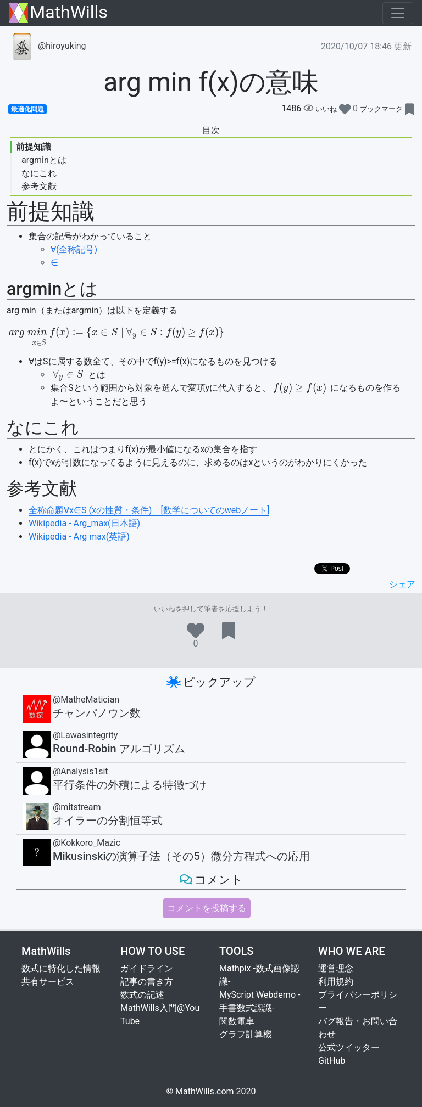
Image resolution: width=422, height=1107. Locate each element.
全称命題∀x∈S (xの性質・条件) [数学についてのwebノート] (149, 510)
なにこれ (39, 173)
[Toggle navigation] (397, 13)
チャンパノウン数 (97, 713)
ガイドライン (146, 968)
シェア (402, 584)
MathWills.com (204, 1091)
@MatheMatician (86, 699)
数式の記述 (142, 995)
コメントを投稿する (206, 908)
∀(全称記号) (74, 249)
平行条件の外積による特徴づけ (130, 784)
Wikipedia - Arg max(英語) (79, 536)
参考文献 (39, 186)
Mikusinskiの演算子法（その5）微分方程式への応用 (181, 856)
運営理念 (335, 968)
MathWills (58, 13)
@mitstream (77, 807)
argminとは (43, 160)
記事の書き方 (146, 981)
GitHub (331, 1060)
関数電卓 (236, 1021)
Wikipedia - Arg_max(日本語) (84, 523)
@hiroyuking (47, 46)
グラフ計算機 (245, 1034)
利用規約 (335, 981)
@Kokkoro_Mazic (86, 843)
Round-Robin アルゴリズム (119, 748)
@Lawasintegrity (85, 735)
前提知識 (33, 147)
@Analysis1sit (80, 771)
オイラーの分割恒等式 (108, 820)
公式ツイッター (349, 1047)
